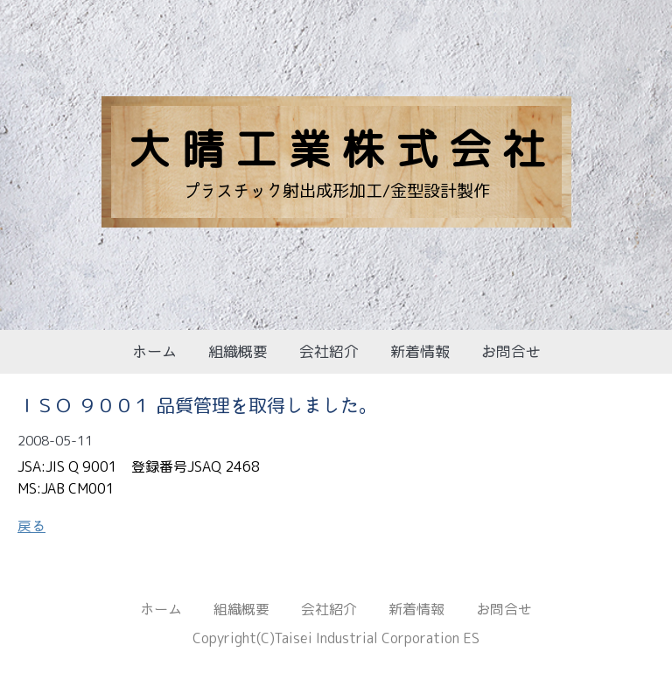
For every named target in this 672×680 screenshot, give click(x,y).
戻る (32, 526)
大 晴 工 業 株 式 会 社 (336, 148)
